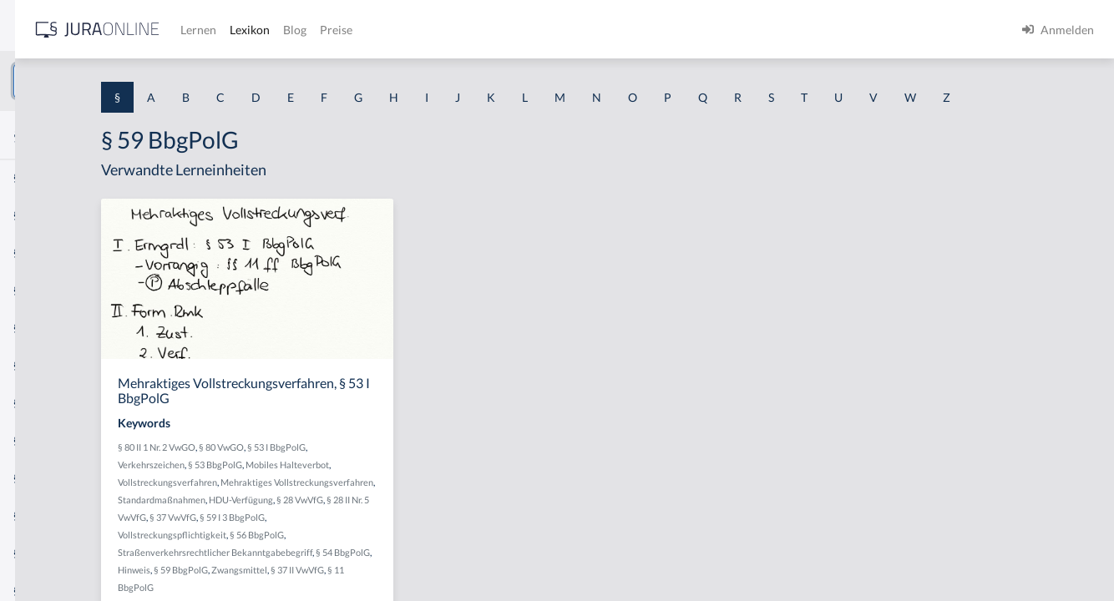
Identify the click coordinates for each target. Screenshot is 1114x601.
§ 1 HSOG (38, 328)
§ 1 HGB (34, 290)
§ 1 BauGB (40, 215)
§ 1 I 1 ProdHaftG (58, 365)
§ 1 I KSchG (42, 515)
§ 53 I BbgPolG (455, 477)
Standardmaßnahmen (443, 530)
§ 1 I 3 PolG (42, 478)
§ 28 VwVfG (365, 548)
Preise (588, 30)
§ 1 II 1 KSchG (48, 553)
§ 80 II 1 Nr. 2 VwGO (335, 477)
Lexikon (502, 30)
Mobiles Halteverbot (466, 495)
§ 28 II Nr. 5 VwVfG (428, 548)
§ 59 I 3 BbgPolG (329, 565)
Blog (547, 30)
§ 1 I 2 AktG (43, 403)
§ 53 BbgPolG (394, 495)
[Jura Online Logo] (350, 29)
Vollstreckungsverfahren (346, 513)
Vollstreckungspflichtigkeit (419, 565)
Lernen (450, 30)
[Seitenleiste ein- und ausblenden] (240, 25)
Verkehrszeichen (329, 495)
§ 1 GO (30, 252)
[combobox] (133, 81)
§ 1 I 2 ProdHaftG (58, 440)
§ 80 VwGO (400, 477)
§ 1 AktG (35, 177)
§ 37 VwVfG (491, 548)
